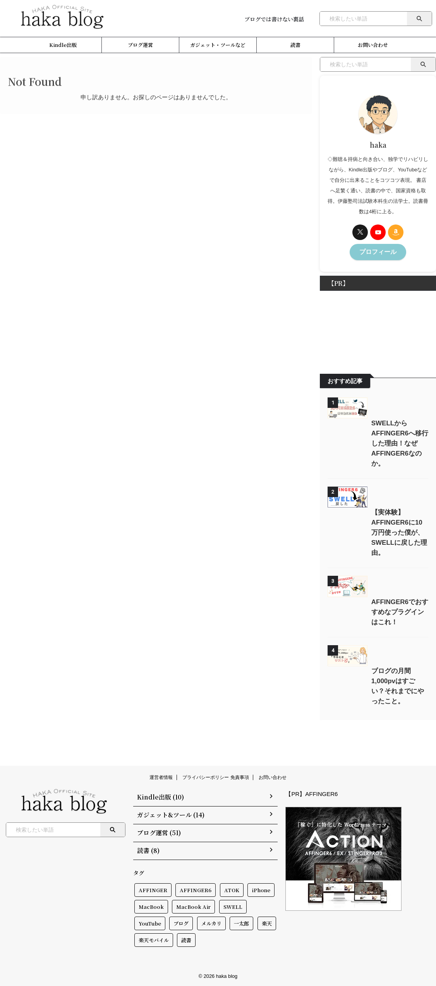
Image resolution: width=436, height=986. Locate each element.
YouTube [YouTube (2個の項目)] (150, 922)
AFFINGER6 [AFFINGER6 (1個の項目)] (195, 889)
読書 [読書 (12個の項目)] (186, 939)
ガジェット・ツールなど (217, 44)
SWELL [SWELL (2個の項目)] (232, 905)
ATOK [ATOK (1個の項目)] (231, 889)
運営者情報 (161, 778)
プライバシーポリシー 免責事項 (215, 778)
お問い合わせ (373, 44)
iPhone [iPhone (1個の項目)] (261, 889)
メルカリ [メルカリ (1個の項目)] (211, 922)
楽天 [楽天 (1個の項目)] (267, 922)
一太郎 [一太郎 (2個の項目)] (241, 922)
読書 (295, 44)
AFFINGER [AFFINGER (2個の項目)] (153, 889)
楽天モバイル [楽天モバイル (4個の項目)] (154, 939)
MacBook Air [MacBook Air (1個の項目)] (193, 905)
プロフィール (378, 251)
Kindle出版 (63, 44)
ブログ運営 (140, 44)
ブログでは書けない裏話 (274, 19)
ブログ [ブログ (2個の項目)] (181, 922)
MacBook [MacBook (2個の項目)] (151, 905)
